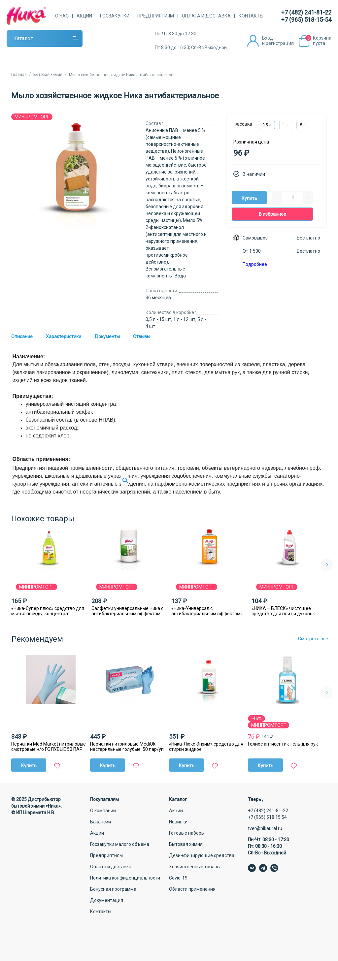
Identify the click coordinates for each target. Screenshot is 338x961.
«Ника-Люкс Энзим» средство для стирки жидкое (206, 746)
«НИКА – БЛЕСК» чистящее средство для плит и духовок (283, 611)
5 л (303, 125)
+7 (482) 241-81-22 (306, 12)
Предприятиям (155, 15)
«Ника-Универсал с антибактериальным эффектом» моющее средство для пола (207, 611)
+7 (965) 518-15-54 (306, 19)
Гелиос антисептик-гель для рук (283, 744)
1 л (285, 125)
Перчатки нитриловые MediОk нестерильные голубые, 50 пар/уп (127, 746)
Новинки (178, 821)
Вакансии (100, 821)
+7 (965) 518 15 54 (267, 817)
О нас (62, 15)
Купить (249, 198)
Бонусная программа (113, 889)
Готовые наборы (187, 833)
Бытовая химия (186, 844)
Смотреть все (313, 638)
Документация (106, 900)
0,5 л (266, 125)
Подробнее (255, 264)
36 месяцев (158, 297)
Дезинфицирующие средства (201, 855)
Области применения (192, 889)
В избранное (272, 214)
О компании (103, 810)
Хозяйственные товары (194, 866)
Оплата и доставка (206, 15)
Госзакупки (114, 15)
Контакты (251, 15)
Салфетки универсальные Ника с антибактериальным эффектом (127, 611)
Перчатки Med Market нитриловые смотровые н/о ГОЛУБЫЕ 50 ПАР (48, 746)
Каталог (23, 38)
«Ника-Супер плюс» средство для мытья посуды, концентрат (47, 611)
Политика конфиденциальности (125, 878)
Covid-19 (178, 878)
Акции (84, 15)
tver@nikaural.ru (265, 828)
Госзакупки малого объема (119, 844)
